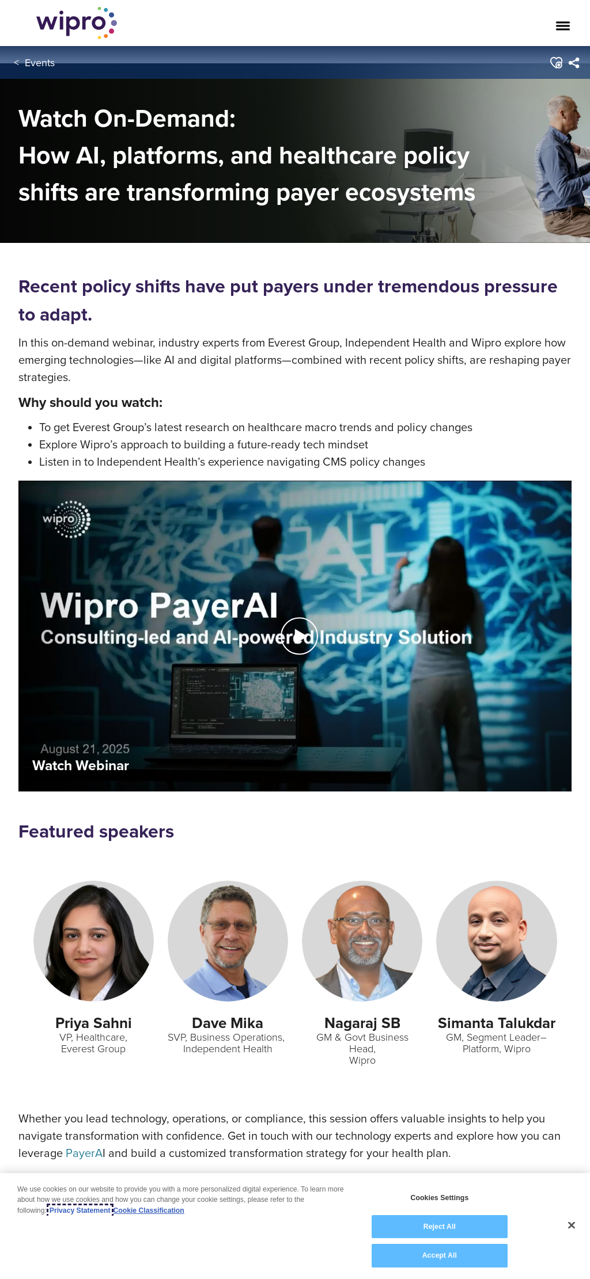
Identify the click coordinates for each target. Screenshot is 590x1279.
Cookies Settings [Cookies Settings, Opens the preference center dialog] (439, 1198)
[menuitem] (573, 62)
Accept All (439, 1255)
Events (40, 62)
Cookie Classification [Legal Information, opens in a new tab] (149, 1210)
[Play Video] (295, 635)
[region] (295, 1226)
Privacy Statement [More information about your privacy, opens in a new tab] (80, 1210)
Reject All (439, 1227)
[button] (555, 62)
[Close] (571, 1225)
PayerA (84, 1152)
